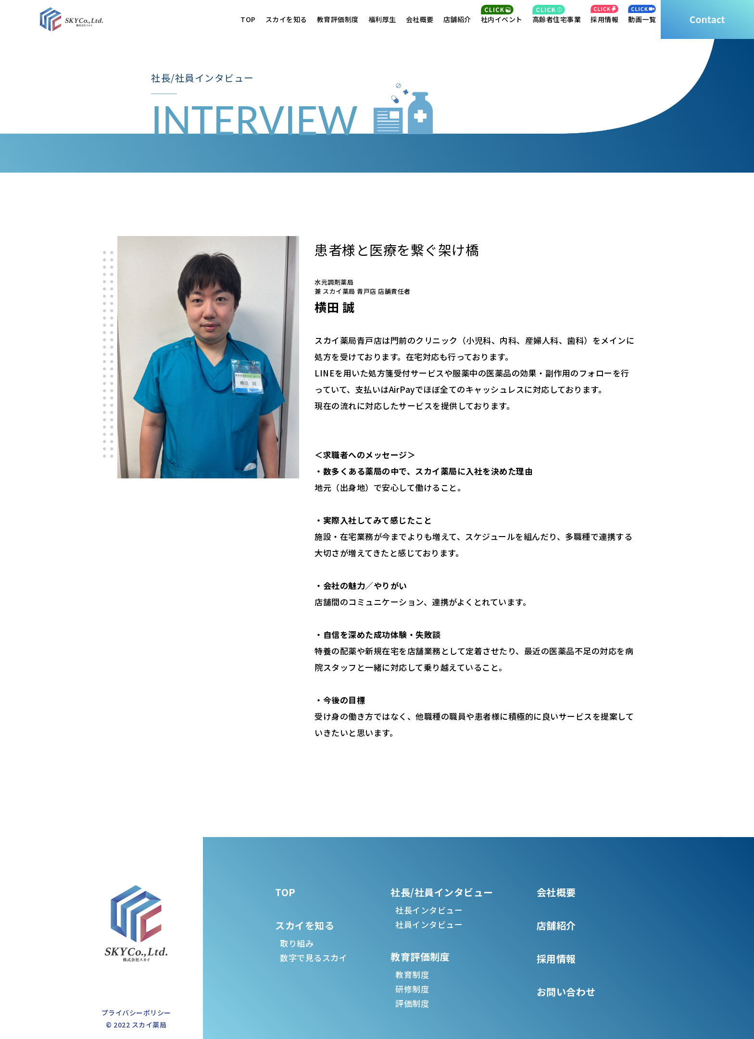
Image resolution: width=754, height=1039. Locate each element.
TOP (248, 19)
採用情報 (604, 19)
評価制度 (412, 1003)
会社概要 (420, 19)
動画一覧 (642, 19)
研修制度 (412, 989)
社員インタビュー (429, 924)
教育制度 (412, 974)
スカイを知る (286, 19)
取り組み (297, 943)
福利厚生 (382, 19)
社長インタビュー (429, 910)
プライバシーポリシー (136, 1012)
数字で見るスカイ (313, 957)
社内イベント (502, 19)
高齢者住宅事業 (556, 19)
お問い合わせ (566, 992)
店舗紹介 (457, 19)
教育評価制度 (338, 19)
